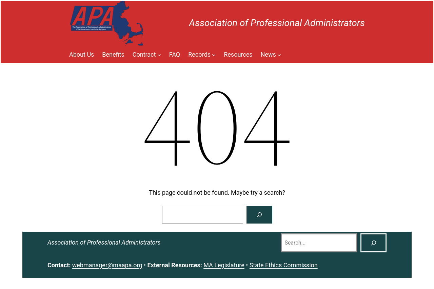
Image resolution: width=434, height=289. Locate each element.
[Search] (259, 215)
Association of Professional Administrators (277, 22)
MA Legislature (223, 265)
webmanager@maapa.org (107, 265)
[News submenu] (271, 55)
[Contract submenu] (147, 55)
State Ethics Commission (284, 265)
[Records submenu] (202, 55)
